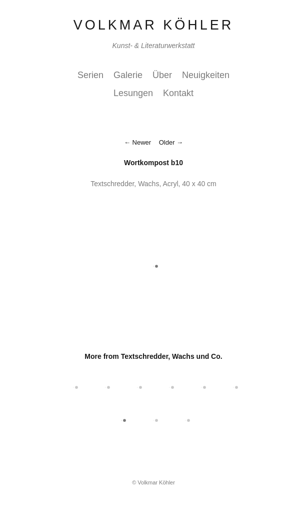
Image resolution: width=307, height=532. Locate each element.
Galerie (128, 75)
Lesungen (133, 93)
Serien (91, 75)
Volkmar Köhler (154, 25)
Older (167, 142)
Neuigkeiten (206, 75)
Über (162, 75)
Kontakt (178, 93)
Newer (142, 142)
